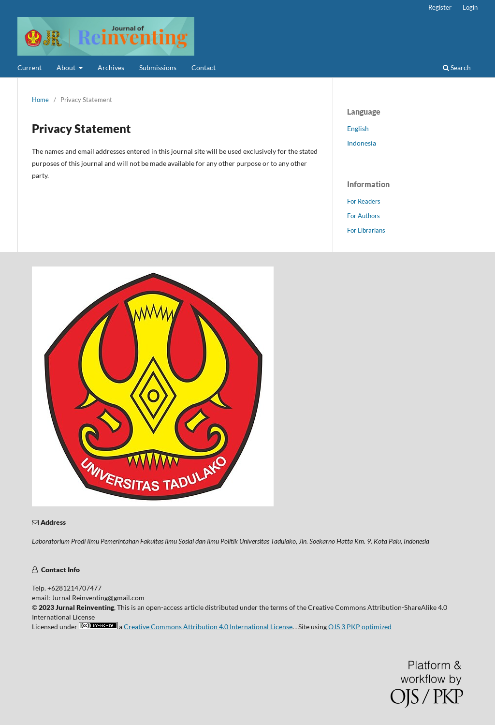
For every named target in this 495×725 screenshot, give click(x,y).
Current (29, 67)
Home (40, 100)
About (67, 67)
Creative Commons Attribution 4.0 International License (208, 626)
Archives (111, 67)
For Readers (363, 201)
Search (457, 67)
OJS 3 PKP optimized (359, 626)
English (358, 128)
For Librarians (366, 230)
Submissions (157, 67)
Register (439, 7)
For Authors (363, 216)
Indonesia (361, 143)
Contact (203, 67)
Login (470, 7)
